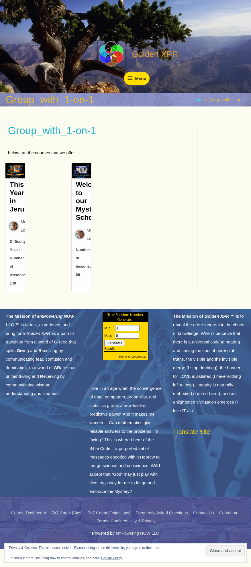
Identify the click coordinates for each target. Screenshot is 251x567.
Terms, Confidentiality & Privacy (126, 539)
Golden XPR (151, 69)
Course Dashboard (25, 531)
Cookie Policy (111, 558)
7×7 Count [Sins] (65, 531)
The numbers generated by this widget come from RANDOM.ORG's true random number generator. (125, 359)
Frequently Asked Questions (162, 531)
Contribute (232, 531)
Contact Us (205, 531)
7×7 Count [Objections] (108, 531)
